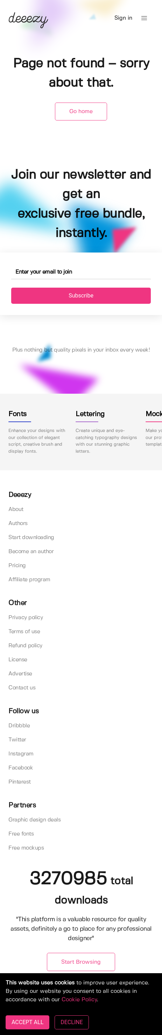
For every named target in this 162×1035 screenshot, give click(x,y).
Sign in (123, 18)
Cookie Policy (79, 999)
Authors (18, 523)
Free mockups (26, 848)
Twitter (17, 739)
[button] (144, 18)
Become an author (31, 551)
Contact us (21, 687)
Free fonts (21, 834)
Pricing (17, 565)
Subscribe (81, 295)
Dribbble (19, 725)
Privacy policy (25, 617)
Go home (81, 111)
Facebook (20, 768)
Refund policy (25, 645)
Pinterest (19, 782)
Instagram (21, 753)
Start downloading (31, 537)
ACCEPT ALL (27, 1022)
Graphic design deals (34, 820)
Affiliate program (29, 579)
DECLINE (72, 1022)
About (15, 509)
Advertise (20, 673)
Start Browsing (81, 962)
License (17, 659)
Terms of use (24, 631)
